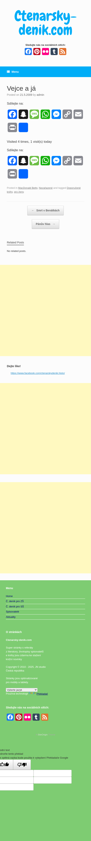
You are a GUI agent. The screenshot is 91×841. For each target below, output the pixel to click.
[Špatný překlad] (22, 765)
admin (40, 94)
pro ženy (19, 191)
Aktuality (10, 616)
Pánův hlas (45, 224)
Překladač (38, 693)
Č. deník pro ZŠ (15, 601)
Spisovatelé (12, 611)
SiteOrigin (43, 734)
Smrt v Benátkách (45, 210)
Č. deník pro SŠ (15, 606)
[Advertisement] (45, 310)
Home (9, 596)
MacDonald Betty (27, 187)
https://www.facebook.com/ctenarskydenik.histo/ (38, 373)
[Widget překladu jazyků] (21, 690)
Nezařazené (46, 187)
